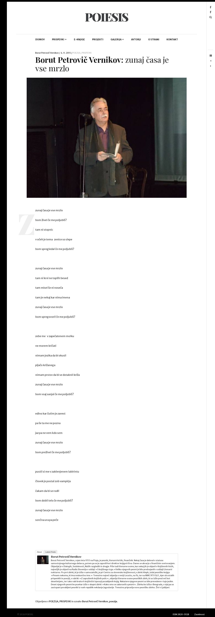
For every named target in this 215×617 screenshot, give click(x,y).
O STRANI (153, 39)
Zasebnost (199, 614)
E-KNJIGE (79, 39)
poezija (113, 601)
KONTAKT (172, 39)
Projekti (97, 39)
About (39, 552)
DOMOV (40, 39)
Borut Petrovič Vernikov (47, 53)
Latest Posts (50, 552)
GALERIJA (117, 39)
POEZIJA (77, 53)
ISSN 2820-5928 (181, 614)
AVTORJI (136, 39)
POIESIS (106, 16)
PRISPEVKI (59, 39)
